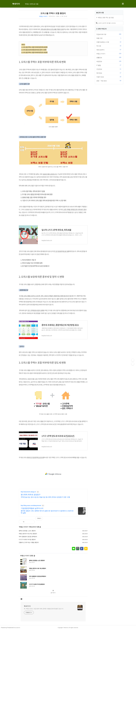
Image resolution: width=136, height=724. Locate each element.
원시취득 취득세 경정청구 (30, 547)
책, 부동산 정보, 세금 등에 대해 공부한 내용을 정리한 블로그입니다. (44, 702)
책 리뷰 (109, 46)
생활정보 (109, 57)
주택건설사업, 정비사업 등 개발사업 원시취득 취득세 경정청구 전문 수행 (45, 550)
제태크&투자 (109, 50)
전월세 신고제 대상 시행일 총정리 (29, 595)
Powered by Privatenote (7, 721)
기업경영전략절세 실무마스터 (32, 561)
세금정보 (109, 61)
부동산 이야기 (43, 16)
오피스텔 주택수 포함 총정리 (53, 13)
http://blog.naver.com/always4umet (31, 558)
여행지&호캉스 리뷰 (109, 42)
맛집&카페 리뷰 (109, 34)
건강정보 (109, 69)
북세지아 (16, 4)
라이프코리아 (16, 721)
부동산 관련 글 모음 (31, 4)
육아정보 (109, 73)
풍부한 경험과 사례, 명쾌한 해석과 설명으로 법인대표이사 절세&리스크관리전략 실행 (47, 565)
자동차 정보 (109, 77)
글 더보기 (53, 686)
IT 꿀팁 (109, 65)
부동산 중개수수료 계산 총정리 (28, 586)
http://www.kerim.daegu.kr (28, 544)
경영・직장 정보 (109, 81)
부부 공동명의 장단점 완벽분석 (28, 589)
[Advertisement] (53, 36)
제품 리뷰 (109, 38)
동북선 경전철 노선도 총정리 (27, 583)
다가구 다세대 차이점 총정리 (27, 592)
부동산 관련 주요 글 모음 (106, 17)
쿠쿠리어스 (52, 16)
